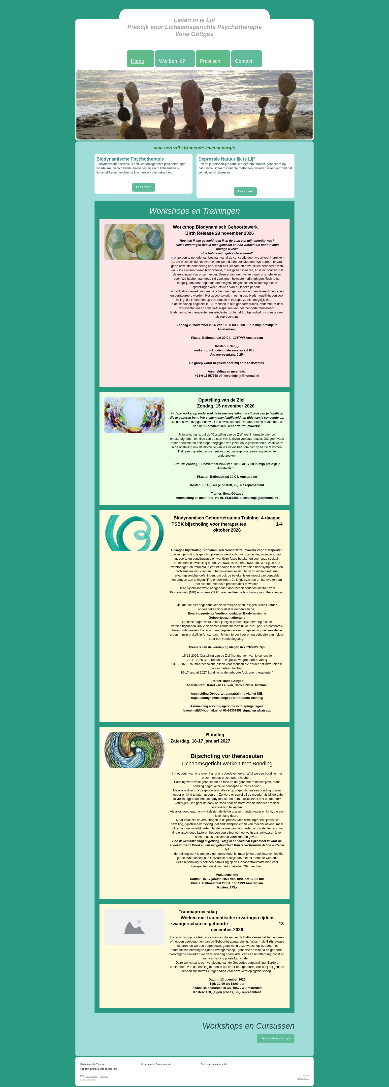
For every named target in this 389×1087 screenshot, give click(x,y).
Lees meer (143, 187)
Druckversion (89, 1076)
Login (306, 1075)
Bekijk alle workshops (276, 1038)
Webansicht (303, 1078)
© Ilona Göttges (88, 1079)
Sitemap (104, 1076)
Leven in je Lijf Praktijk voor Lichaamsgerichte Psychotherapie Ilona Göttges (194, 27)
